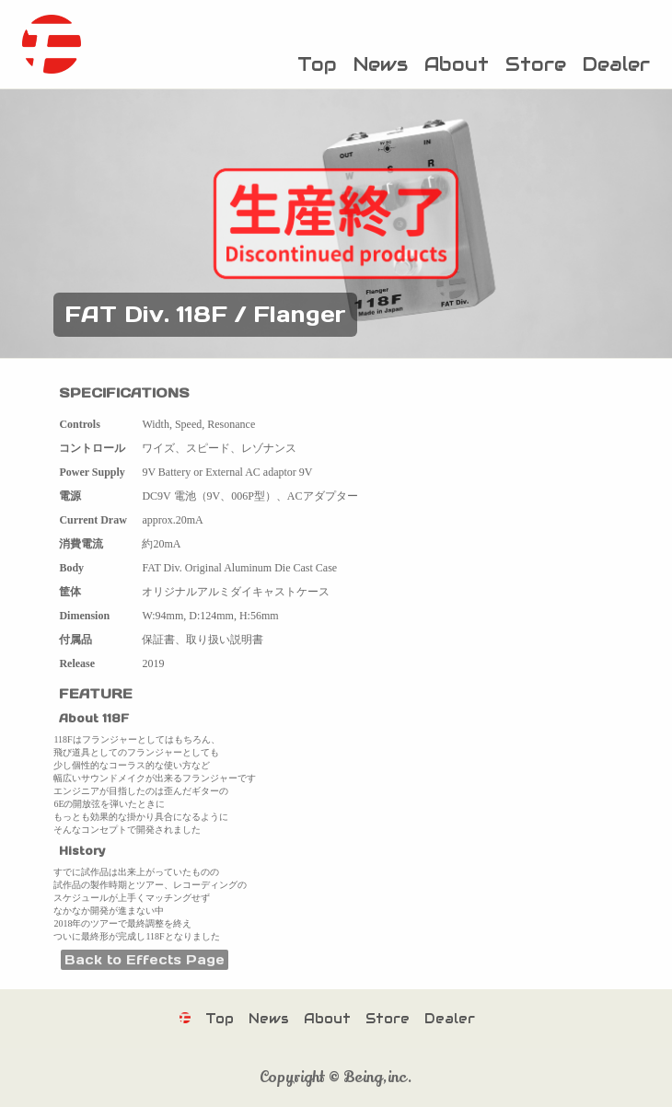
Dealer (616, 64)
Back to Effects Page (144, 959)
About (456, 64)
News (380, 64)
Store (535, 64)
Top (317, 64)
